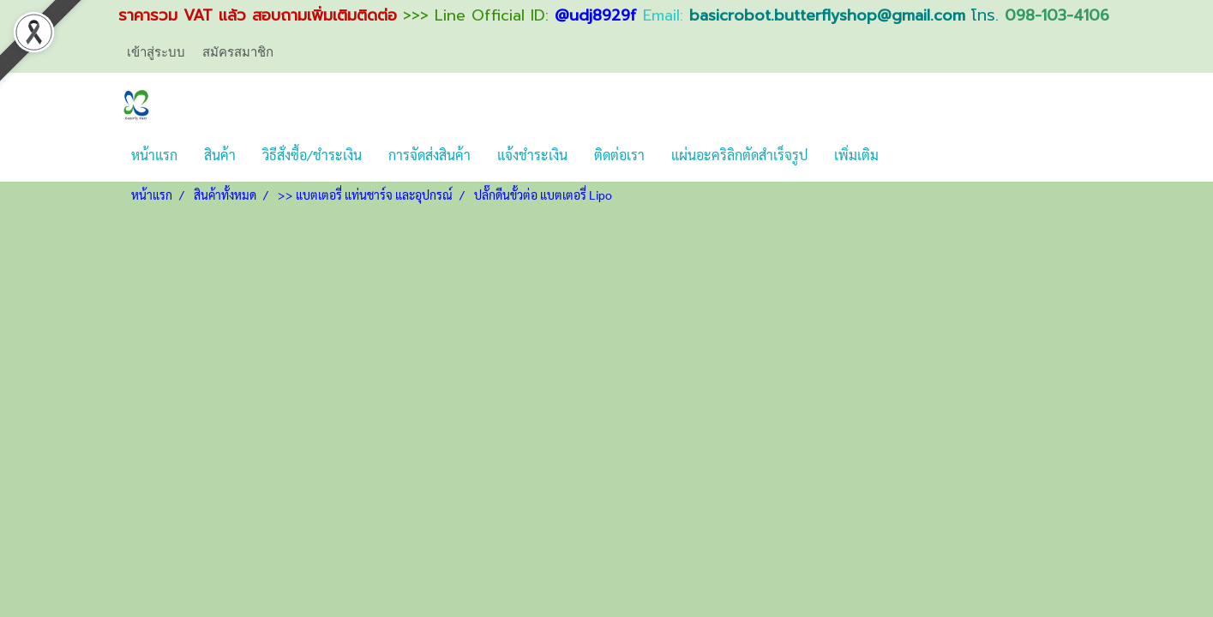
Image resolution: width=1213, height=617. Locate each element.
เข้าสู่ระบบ (156, 52)
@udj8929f (596, 15)
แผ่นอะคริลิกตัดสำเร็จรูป (739, 155)
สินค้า (220, 155)
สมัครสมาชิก (237, 52)
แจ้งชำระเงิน (532, 155)
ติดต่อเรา (619, 155)
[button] (907, 155)
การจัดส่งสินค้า (429, 155)
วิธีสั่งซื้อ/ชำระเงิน (312, 155)
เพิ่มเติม (856, 155)
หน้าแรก (154, 155)
